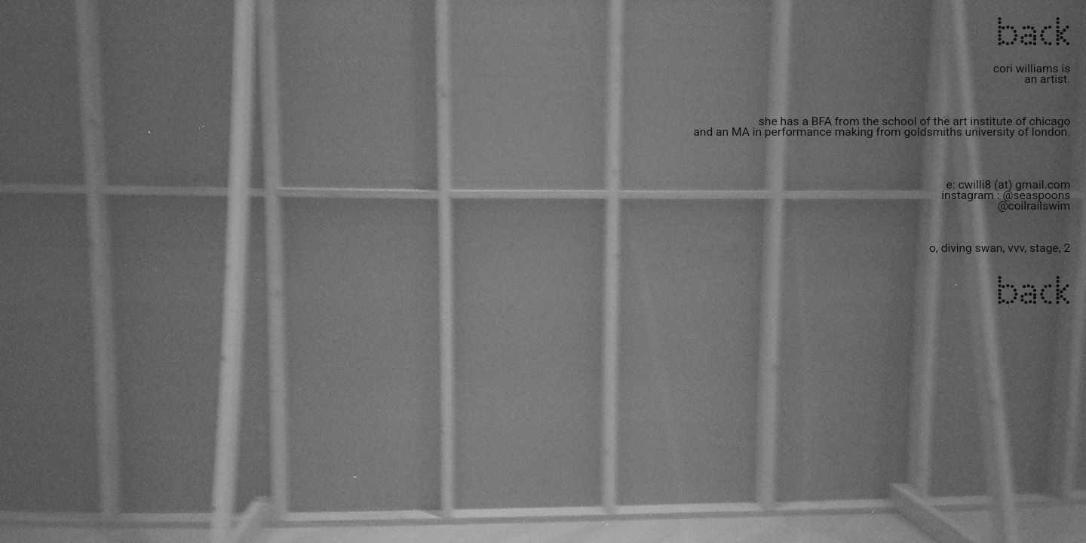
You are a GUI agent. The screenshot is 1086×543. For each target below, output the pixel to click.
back (1032, 34)
